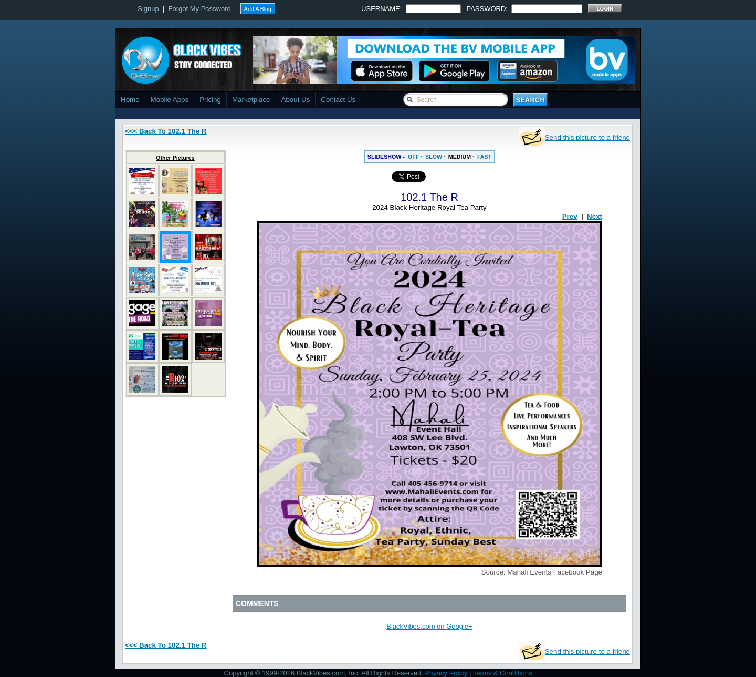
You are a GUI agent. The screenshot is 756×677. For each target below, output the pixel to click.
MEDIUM (459, 156)
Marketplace (251, 100)
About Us (295, 100)
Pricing (210, 100)
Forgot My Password (200, 9)
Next (594, 216)
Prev (570, 216)
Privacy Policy (446, 673)
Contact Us (338, 100)
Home (130, 100)
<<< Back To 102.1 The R (166, 131)
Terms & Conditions (502, 673)
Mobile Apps (170, 100)
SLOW (433, 156)
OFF (413, 156)
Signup (148, 9)
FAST (484, 156)
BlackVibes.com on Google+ (429, 626)
